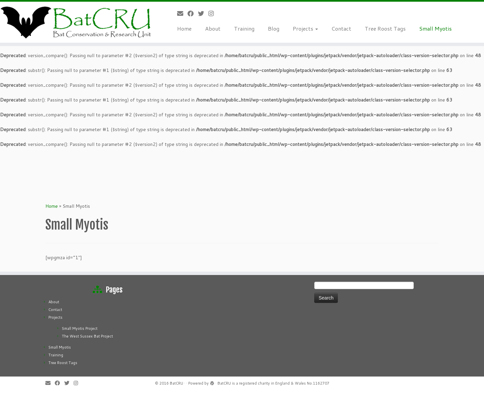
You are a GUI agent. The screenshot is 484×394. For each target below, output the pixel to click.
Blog (273, 28)
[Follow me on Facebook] (193, 13)
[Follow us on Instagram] (213, 13)
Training (244, 28)
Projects (305, 28)
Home (184, 28)
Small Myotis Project (79, 328)
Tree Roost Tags (385, 28)
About (212, 28)
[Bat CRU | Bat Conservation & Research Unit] (76, 22)
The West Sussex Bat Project (87, 336)
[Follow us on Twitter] (203, 13)
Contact (341, 28)
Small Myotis (435, 28)
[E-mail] (182, 13)
